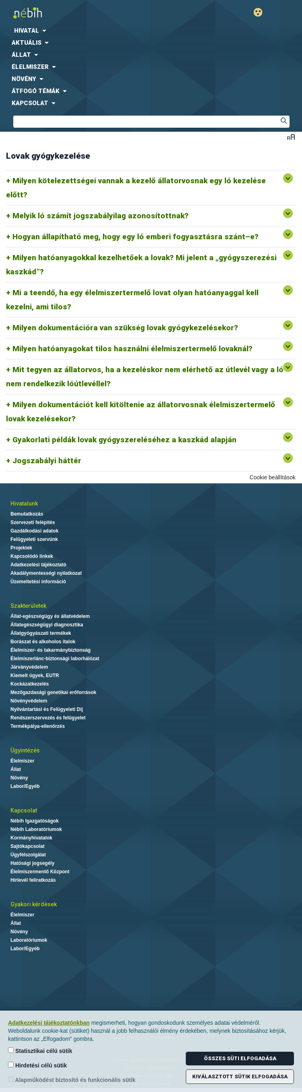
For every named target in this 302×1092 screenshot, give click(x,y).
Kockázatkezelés (29, 684)
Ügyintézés (25, 750)
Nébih (75, 12)
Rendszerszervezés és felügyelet (48, 718)
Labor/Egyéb (25, 786)
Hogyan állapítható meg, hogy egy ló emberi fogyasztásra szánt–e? (135, 236)
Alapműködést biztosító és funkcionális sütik (72, 1079)
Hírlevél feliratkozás (33, 880)
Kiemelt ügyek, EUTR (34, 675)
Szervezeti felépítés (32, 522)
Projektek (21, 548)
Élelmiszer (22, 761)
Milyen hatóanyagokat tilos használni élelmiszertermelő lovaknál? (132, 348)
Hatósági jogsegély (32, 863)
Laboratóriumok (28, 940)
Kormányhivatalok (31, 838)
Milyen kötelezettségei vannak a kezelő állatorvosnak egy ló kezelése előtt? (136, 187)
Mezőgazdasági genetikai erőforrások (53, 692)
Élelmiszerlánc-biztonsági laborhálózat (54, 658)
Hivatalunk (24, 503)
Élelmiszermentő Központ (40, 871)
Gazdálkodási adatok (34, 531)
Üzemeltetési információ (38, 581)
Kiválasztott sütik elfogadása (240, 1076)
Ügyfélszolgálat (28, 855)
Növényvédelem (28, 701)
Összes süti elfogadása (240, 1058)
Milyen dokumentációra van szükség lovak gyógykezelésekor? (125, 327)
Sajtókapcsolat (27, 846)
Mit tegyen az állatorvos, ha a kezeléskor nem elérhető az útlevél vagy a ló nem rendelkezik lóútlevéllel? (145, 376)
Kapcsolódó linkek (31, 556)
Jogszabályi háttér (46, 460)
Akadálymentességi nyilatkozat (46, 573)
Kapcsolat (23, 810)
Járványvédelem (29, 667)
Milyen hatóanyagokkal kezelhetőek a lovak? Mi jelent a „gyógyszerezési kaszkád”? (141, 264)
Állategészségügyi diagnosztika (46, 625)
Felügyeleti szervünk (34, 539)
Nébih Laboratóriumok (36, 829)
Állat (15, 769)
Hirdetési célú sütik (37, 1065)
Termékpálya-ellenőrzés (37, 726)
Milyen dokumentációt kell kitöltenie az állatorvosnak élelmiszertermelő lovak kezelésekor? (140, 411)
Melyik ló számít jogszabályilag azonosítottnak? (100, 215)
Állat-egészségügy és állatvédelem (50, 616)
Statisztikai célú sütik (40, 1050)
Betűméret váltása (291, 137)
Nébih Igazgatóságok (34, 821)
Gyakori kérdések (33, 904)
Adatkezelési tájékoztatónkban (49, 1022)
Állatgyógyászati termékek (40, 633)
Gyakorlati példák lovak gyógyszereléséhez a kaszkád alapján (124, 439)
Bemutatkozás (26, 514)
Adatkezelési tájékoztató (38, 565)
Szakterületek (28, 606)
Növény (19, 778)
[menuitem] (151, 31)
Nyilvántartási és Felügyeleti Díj (46, 709)
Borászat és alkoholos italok (42, 641)
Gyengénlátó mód (261, 12)
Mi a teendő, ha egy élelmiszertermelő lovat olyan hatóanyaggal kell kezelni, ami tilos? (132, 299)
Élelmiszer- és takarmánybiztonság (50, 650)
